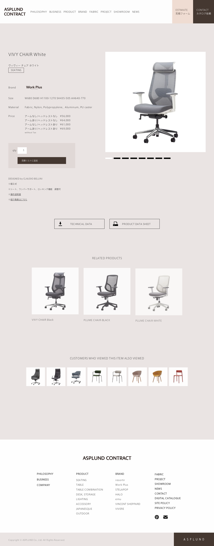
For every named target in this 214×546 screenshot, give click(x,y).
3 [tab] (125, 158)
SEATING (16, 70)
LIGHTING (82, 499)
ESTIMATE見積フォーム (183, 12)
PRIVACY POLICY (165, 508)
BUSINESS (55, 12)
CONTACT (161, 494)
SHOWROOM (122, 12)
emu (118, 499)
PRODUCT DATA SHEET (136, 231)
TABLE (80, 485)
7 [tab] (158, 158)
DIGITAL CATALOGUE (168, 498)
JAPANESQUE (84, 509)
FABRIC (93, 12)
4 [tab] (133, 158)
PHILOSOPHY (38, 12)
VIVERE (119, 509)
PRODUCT (70, 12)
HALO (119, 494)
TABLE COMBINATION (89, 490)
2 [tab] (117, 158)
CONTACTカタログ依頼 (203, 12)
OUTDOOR (82, 513)
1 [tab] (108, 158)
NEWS (135, 12)
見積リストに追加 (30, 161)
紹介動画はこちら (19, 200)
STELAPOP (121, 490)
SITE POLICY (162, 503)
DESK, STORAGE (85, 494)
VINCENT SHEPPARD (127, 504)
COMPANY (43, 485)
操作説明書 (16, 194)
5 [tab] (142, 158)
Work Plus (121, 485)
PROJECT (106, 12)
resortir (120, 480)
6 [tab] (150, 158)
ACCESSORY (83, 504)
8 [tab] (167, 158)
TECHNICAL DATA (81, 231)
